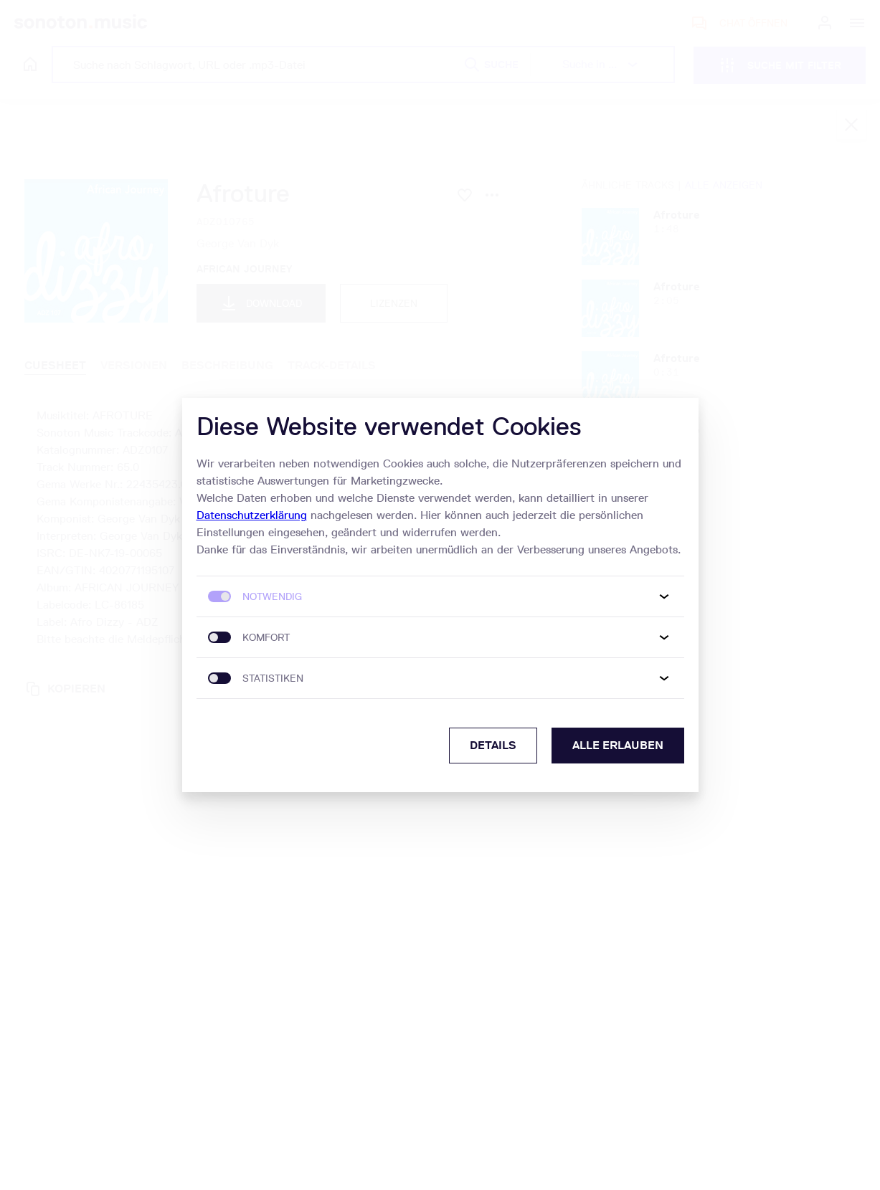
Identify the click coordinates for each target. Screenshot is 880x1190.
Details (493, 745)
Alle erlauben (617, 745)
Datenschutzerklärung (252, 515)
